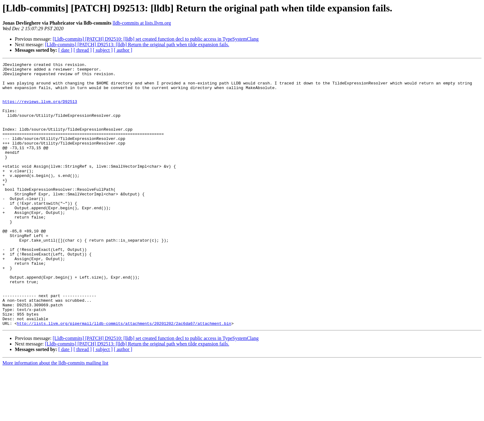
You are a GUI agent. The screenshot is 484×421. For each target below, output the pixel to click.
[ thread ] (82, 50)
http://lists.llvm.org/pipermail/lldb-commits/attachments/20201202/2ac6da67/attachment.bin (124, 376)
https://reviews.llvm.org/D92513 (39, 109)
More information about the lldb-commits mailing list (55, 415)
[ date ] (65, 50)
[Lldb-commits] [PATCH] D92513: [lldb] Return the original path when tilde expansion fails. (137, 44)
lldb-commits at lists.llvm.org (142, 23)
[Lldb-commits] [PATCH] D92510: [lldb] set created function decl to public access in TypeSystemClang (156, 39)
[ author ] (123, 50)
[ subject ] (103, 50)
